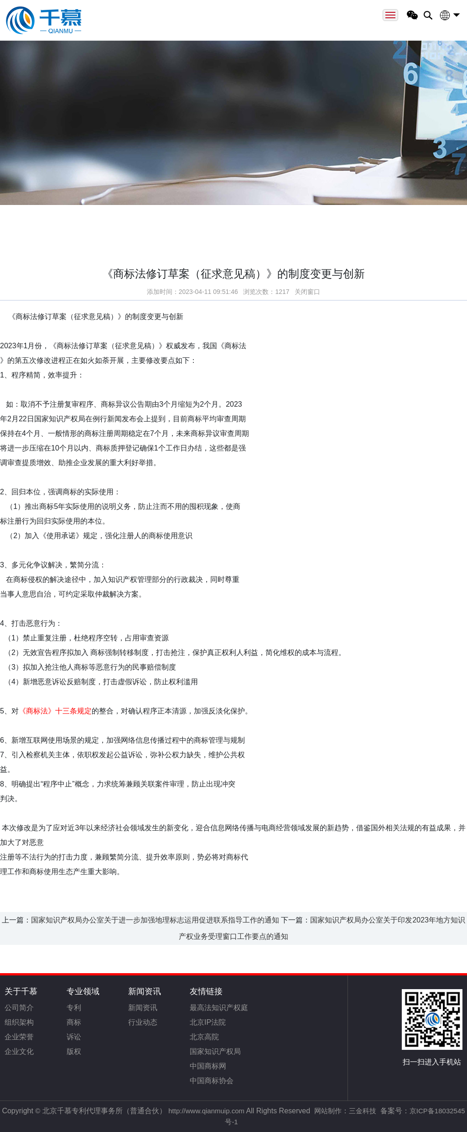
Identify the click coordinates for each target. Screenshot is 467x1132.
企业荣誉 (19, 1037)
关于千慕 (21, 991)
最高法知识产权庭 (219, 1007)
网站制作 (328, 1111)
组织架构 (19, 1022)
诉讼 (74, 1037)
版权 (74, 1051)
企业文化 (19, 1051)
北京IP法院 (208, 1022)
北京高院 (204, 1037)
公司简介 (19, 1007)
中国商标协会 (212, 1081)
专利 (74, 1007)
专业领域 (83, 991)
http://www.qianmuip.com (206, 1111)
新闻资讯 (144, 991)
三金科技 (362, 1111)
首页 (53, 216)
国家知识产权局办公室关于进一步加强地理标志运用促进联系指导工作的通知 (155, 920)
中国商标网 (208, 1066)
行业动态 (142, 1022)
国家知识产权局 (215, 1051)
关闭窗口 (307, 294)
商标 (74, 1022)
